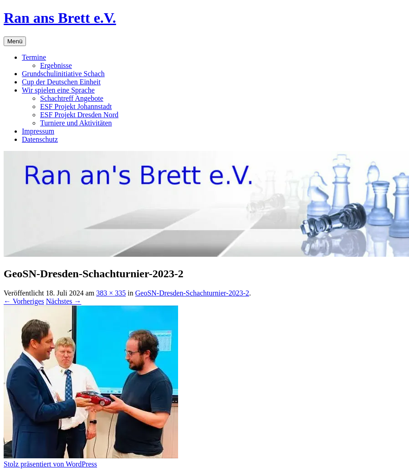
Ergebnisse (56, 65)
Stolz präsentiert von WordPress (50, 464)
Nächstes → (64, 301)
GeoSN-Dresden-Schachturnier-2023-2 (192, 293)
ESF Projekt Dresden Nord (79, 115)
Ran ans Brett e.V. (60, 18)
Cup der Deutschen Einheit (61, 82)
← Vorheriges (24, 301)
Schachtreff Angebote (71, 98)
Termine (34, 57)
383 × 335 (111, 293)
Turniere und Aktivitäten (76, 123)
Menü (14, 41)
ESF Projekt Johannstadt (76, 106)
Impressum (38, 131)
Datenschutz (40, 139)
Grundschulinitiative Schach (63, 74)
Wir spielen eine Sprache (58, 90)
